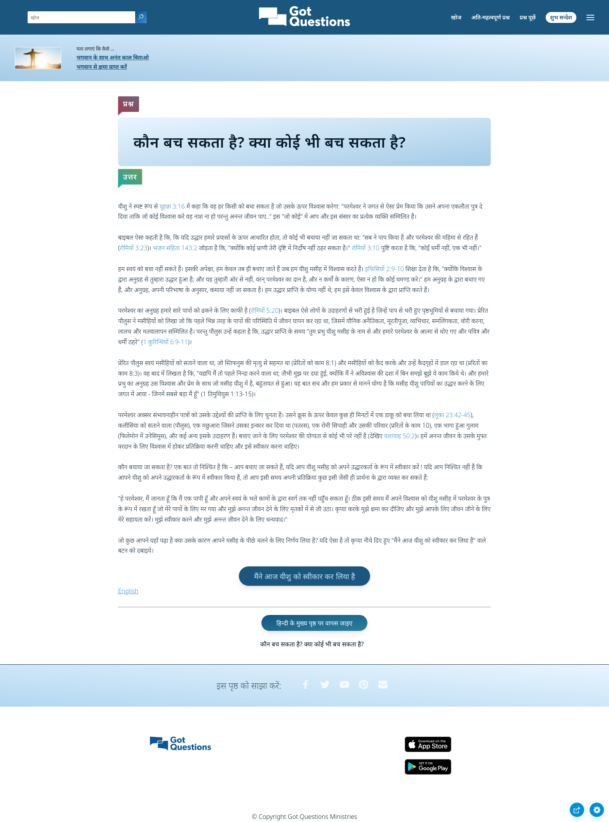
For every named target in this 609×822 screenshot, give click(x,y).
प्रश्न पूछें (528, 17)
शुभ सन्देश (561, 17)
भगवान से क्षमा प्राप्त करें (102, 66)
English (128, 591)
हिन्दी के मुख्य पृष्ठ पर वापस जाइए (315, 623)
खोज (456, 17)
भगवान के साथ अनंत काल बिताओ (113, 57)
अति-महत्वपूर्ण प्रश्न (491, 17)
